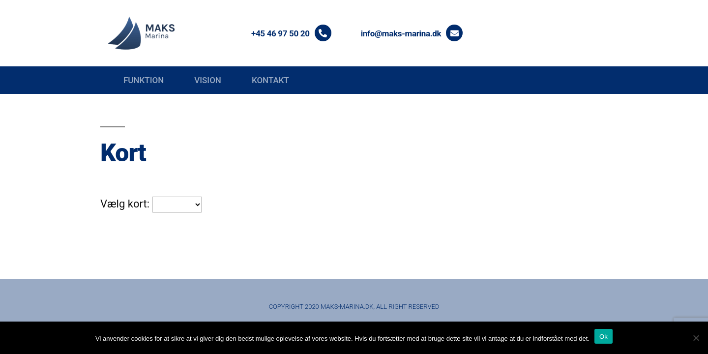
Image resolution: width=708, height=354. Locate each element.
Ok (603, 336)
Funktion (143, 80)
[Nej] (696, 338)
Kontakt (270, 80)
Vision (207, 80)
